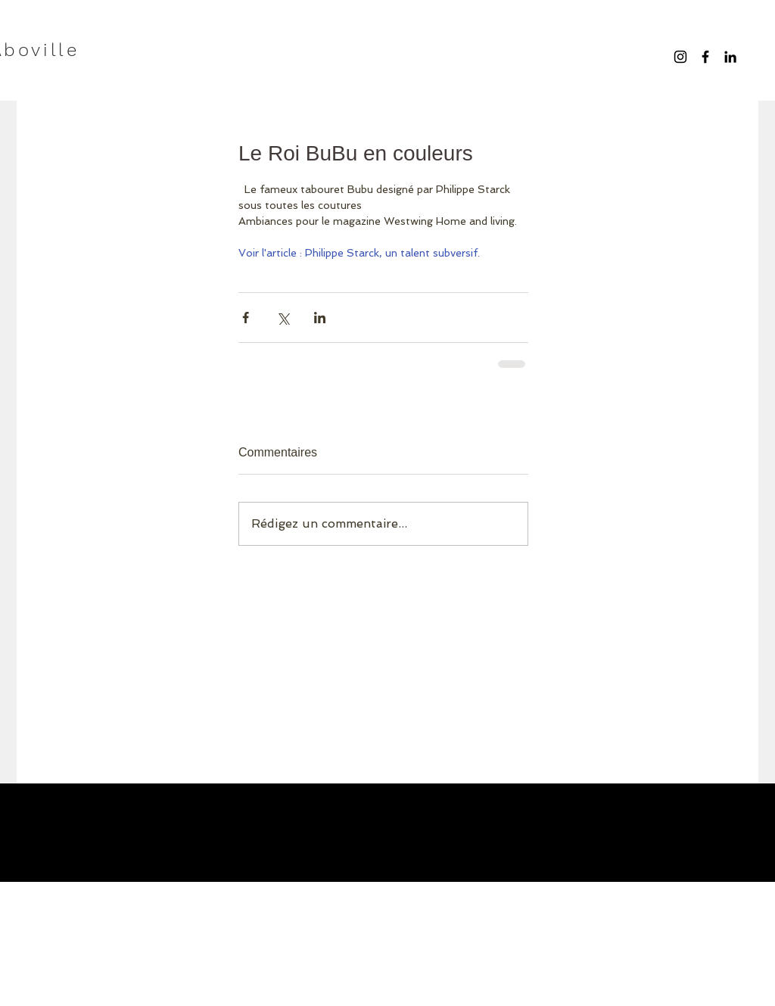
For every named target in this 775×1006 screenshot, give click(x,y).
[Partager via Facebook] (245, 317)
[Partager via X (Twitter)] (282, 317)
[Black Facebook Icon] (705, 56)
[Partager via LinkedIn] (320, 317)
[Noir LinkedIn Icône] (730, 56)
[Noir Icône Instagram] (680, 56)
